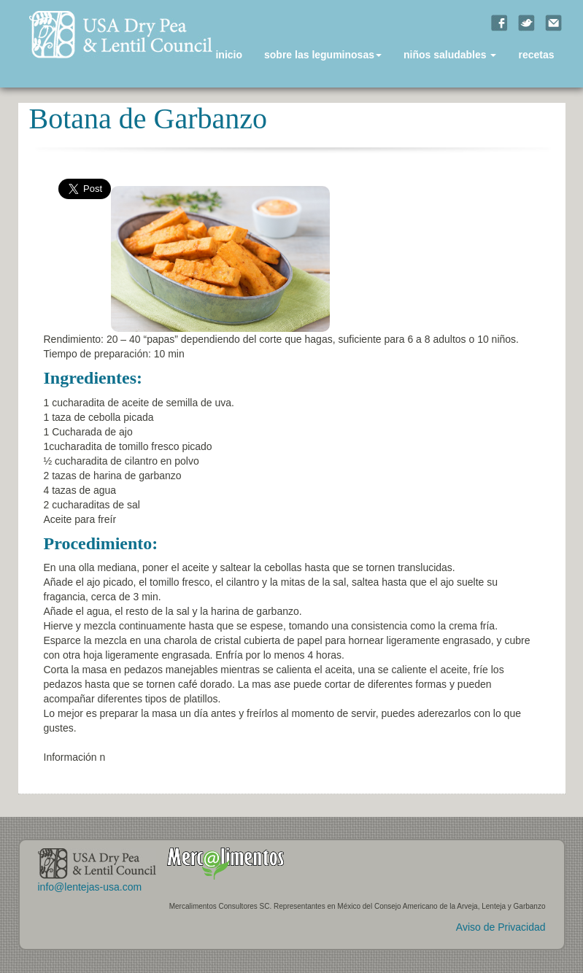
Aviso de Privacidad (501, 927)
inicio (228, 55)
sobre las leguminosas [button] (323, 55)
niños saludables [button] (450, 55)
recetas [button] (536, 55)
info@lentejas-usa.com (90, 887)
